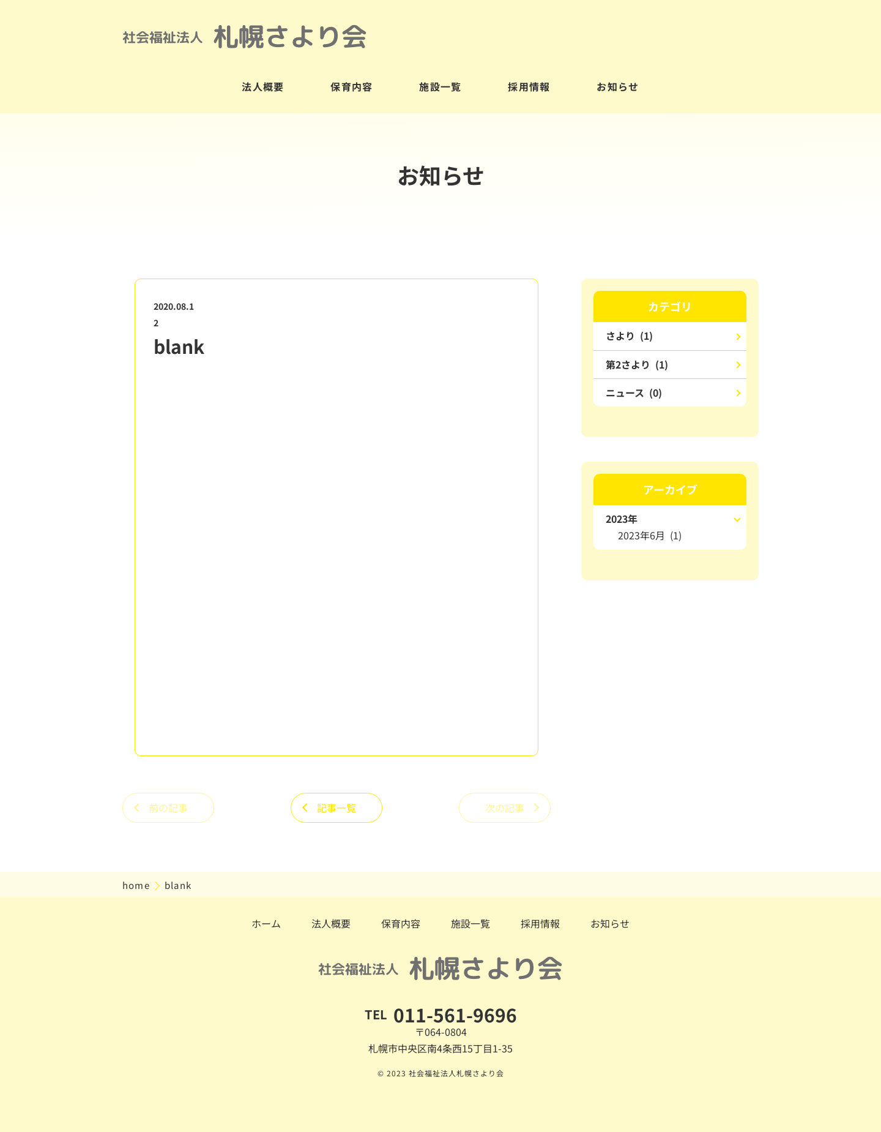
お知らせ (618, 86)
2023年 (622, 518)
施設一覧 (440, 86)
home (137, 885)
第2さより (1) (637, 364)
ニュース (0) (634, 392)
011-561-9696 (455, 1014)
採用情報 (529, 86)
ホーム (266, 923)
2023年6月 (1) (650, 535)
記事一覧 (336, 807)
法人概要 (263, 86)
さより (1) (629, 335)
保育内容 (351, 86)
